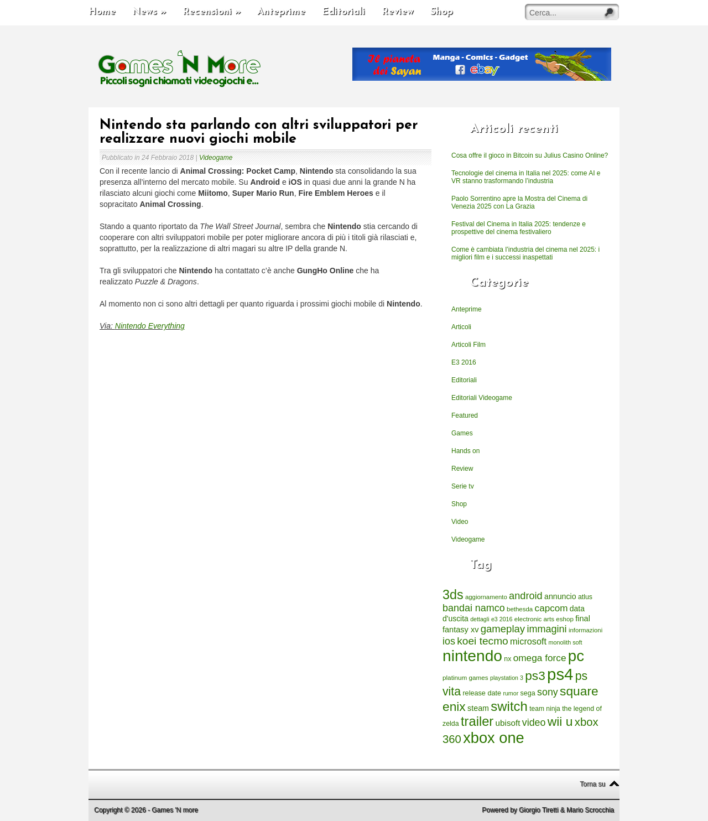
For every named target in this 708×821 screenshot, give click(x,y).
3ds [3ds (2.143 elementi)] (453, 595)
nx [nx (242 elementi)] (507, 659)
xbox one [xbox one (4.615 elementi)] (493, 737)
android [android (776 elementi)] (526, 595)
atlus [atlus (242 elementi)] (585, 597)
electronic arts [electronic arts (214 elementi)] (534, 618)
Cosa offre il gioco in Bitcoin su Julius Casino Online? (529, 155)
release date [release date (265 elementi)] (481, 693)
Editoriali (343, 12)
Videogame (216, 158)
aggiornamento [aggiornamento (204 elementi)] (486, 597)
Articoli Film (468, 345)
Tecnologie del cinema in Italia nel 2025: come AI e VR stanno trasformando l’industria (526, 177)
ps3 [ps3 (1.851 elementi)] (535, 676)
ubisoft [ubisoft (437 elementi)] (508, 723)
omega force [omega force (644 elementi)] (539, 657)
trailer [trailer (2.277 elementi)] (477, 721)
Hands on (465, 451)
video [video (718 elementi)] (534, 722)
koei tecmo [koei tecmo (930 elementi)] (482, 641)
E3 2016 (463, 362)
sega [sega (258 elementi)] (527, 693)
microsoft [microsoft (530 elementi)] (528, 641)
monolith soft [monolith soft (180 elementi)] (565, 642)
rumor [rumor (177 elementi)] (510, 693)
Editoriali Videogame (481, 398)
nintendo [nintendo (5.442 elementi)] (472, 655)
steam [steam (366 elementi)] (478, 708)
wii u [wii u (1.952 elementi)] (560, 721)
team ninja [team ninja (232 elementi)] (544, 709)
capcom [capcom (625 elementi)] (551, 608)
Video (459, 522)
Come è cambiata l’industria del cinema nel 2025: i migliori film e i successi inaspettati (525, 253)
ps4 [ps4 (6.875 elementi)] (560, 674)
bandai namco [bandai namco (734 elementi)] (473, 608)
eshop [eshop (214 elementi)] (565, 618)
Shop (441, 12)
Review (398, 12)
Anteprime (281, 12)
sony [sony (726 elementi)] (547, 692)
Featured (464, 415)
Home (102, 12)
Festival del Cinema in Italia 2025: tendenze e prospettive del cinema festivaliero (518, 228)
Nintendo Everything (150, 325)
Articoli (461, 327)
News (149, 12)
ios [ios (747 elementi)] (448, 641)
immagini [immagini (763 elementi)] (546, 629)
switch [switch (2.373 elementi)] (509, 706)
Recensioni (212, 12)
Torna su (592, 784)
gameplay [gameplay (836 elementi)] (503, 629)
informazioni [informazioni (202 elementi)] (585, 630)
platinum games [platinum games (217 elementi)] (465, 677)
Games (462, 433)
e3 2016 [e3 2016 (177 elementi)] (502, 619)
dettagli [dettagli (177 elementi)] (479, 619)
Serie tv (462, 486)
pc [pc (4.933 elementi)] (576, 655)
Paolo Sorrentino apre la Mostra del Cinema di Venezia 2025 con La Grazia (519, 202)
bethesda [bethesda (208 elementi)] (520, 609)
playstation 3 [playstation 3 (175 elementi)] (506, 677)
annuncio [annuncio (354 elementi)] (560, 596)
